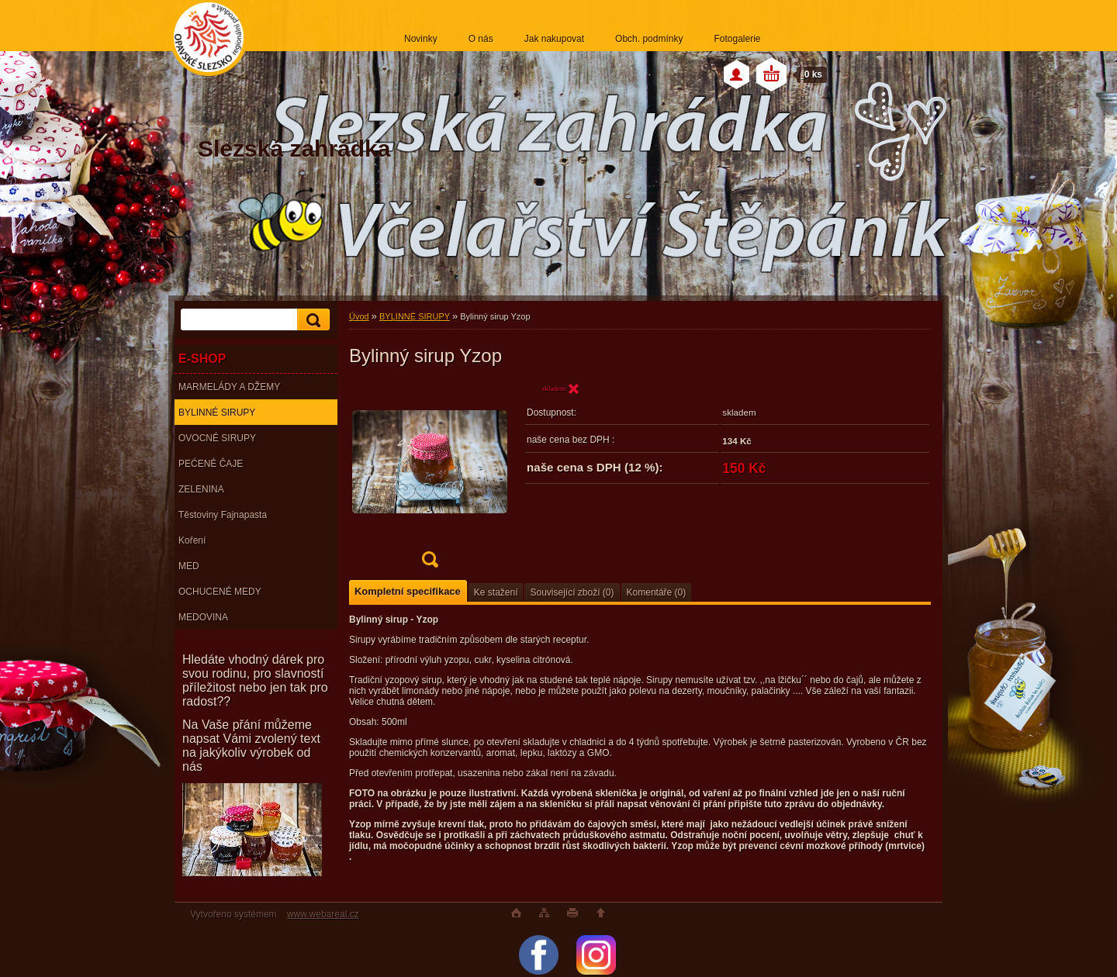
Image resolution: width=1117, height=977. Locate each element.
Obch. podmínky (649, 38)
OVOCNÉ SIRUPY (217, 438)
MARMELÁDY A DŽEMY (229, 386)
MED (188, 566)
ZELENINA (201, 489)
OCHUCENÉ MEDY (219, 591)
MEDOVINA (203, 617)
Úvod (359, 316)
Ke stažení (496, 592)
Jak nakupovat (554, 38)
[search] (311, 320)
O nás (481, 38)
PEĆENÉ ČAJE (210, 463)
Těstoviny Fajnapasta (222, 514)
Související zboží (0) (572, 592)
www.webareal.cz (323, 914)
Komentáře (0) (656, 592)
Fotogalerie (737, 38)
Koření (192, 540)
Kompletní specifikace (407, 591)
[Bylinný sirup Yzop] (429, 479)
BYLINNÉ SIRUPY (216, 412)
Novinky (420, 38)
